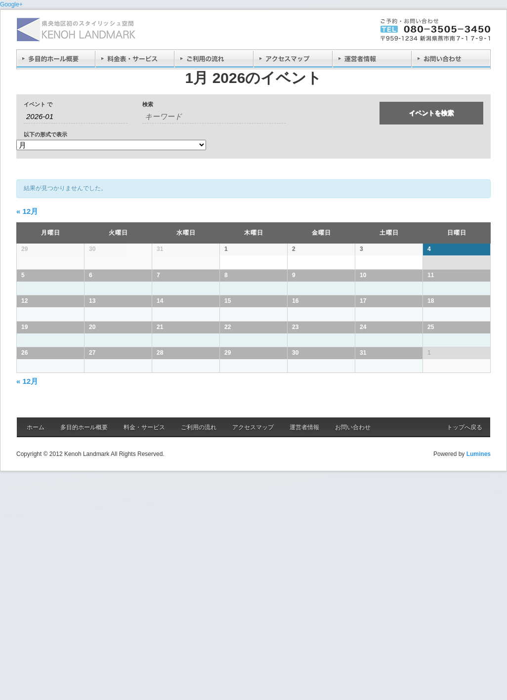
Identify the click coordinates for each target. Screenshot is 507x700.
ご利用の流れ (198, 655)
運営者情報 (304, 655)
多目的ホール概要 (84, 655)
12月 (27, 211)
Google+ (11, 4)
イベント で (38, 104)
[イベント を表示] (111, 145)
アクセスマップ (253, 655)
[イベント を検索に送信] (431, 113)
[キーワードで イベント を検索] (214, 117)
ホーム (35, 655)
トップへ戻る (464, 655)
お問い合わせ (353, 655)
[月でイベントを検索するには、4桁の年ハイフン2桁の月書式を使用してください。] (75, 117)
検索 (147, 104)
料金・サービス (144, 655)
